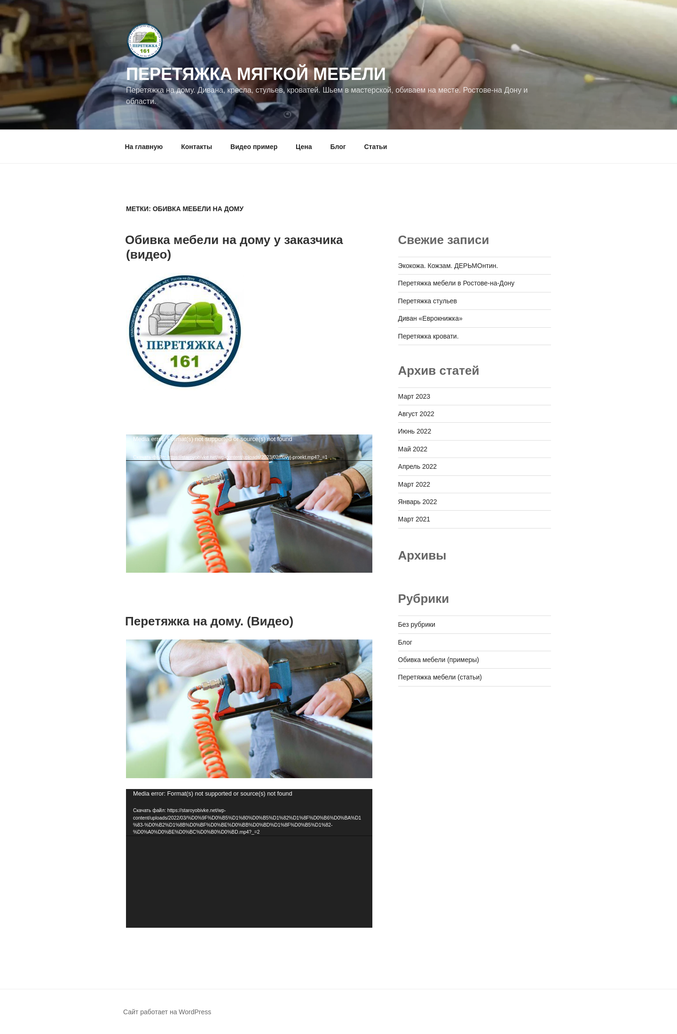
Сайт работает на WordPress (167, 1012)
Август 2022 (416, 414)
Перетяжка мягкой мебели (256, 74)
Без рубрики (416, 624)
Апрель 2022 (417, 466)
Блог (338, 146)
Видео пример (253, 146)
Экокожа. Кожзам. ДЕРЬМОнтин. (448, 265)
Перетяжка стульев (427, 301)
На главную (144, 146)
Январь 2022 (417, 501)
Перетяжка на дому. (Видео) (209, 621)
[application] (249, 503)
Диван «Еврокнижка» (430, 318)
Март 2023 (414, 396)
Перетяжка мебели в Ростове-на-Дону (456, 283)
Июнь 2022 (415, 431)
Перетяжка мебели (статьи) (440, 677)
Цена (304, 146)
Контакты (196, 146)
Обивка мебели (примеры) (438, 659)
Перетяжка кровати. (428, 336)
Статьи (375, 146)
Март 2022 (414, 484)
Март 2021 (414, 519)
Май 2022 (412, 449)
